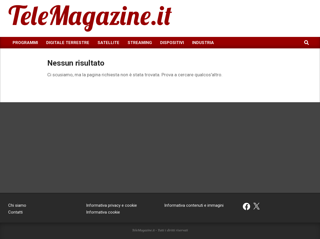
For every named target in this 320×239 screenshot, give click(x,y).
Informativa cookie (103, 212)
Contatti (15, 212)
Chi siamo (17, 205)
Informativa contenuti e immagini (194, 205)
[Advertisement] (269, 17)
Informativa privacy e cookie (111, 205)
